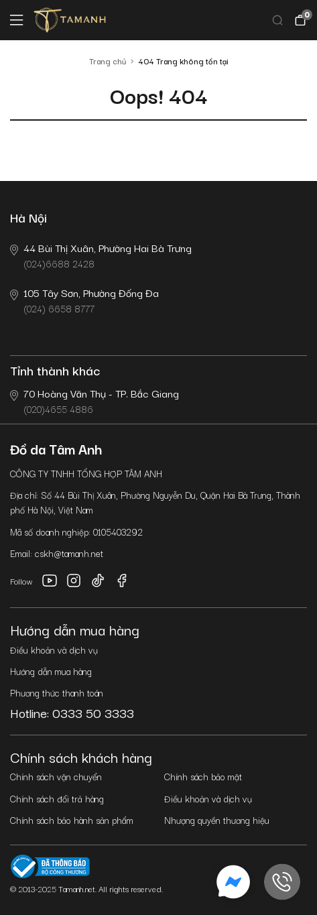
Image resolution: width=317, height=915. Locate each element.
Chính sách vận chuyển (56, 776)
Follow (21, 580)
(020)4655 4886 (94, 400)
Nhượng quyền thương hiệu (216, 819)
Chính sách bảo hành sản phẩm (71, 819)
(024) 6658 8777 (84, 300)
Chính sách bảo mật (203, 776)
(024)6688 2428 (101, 255)
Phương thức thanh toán (56, 692)
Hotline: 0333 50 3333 (72, 713)
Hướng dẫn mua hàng (51, 671)
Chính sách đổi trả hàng (57, 798)
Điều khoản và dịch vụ (54, 649)
